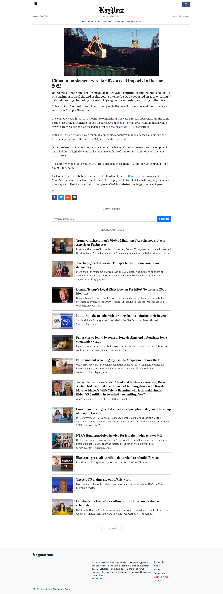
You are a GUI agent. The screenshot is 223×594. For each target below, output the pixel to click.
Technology (119, 21)
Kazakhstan (87, 21)
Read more (97, 578)
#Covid (67, 190)
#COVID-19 (57, 190)
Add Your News (134, 21)
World (98, 21)
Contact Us (58, 589)
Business (107, 21)
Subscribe (164, 218)
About (67, 589)
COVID (126, 127)
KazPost (111, 10)
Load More (111, 528)
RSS (157, 581)
